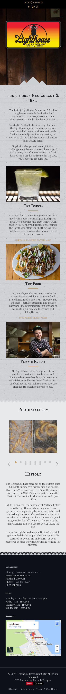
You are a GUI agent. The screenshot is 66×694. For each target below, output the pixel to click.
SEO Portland (22, 680)
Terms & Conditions (47, 689)
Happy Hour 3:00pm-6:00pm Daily (33, 239)
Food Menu (25, 317)
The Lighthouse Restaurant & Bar (23, 572)
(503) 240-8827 (35, 2)
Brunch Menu (40, 317)
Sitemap (13, 689)
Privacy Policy (27, 689)
